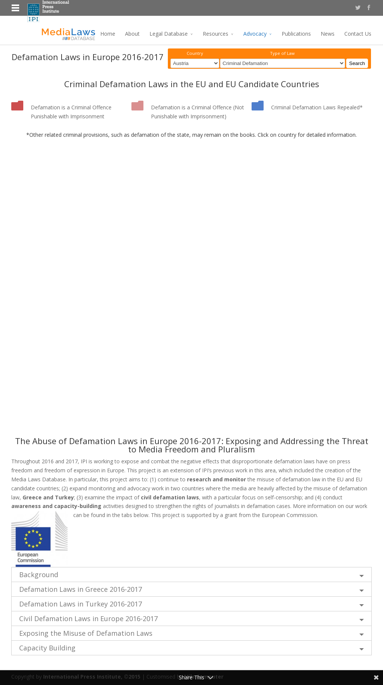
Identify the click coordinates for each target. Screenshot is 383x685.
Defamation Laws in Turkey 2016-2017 (80, 603)
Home (107, 33)
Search (357, 63)
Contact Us (357, 33)
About (132, 33)
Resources (215, 33)
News (328, 33)
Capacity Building (47, 647)
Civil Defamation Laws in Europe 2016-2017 (88, 618)
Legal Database (168, 33)
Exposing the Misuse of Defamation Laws (85, 633)
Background (38, 574)
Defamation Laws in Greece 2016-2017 (80, 589)
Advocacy (255, 33)
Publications (296, 33)
